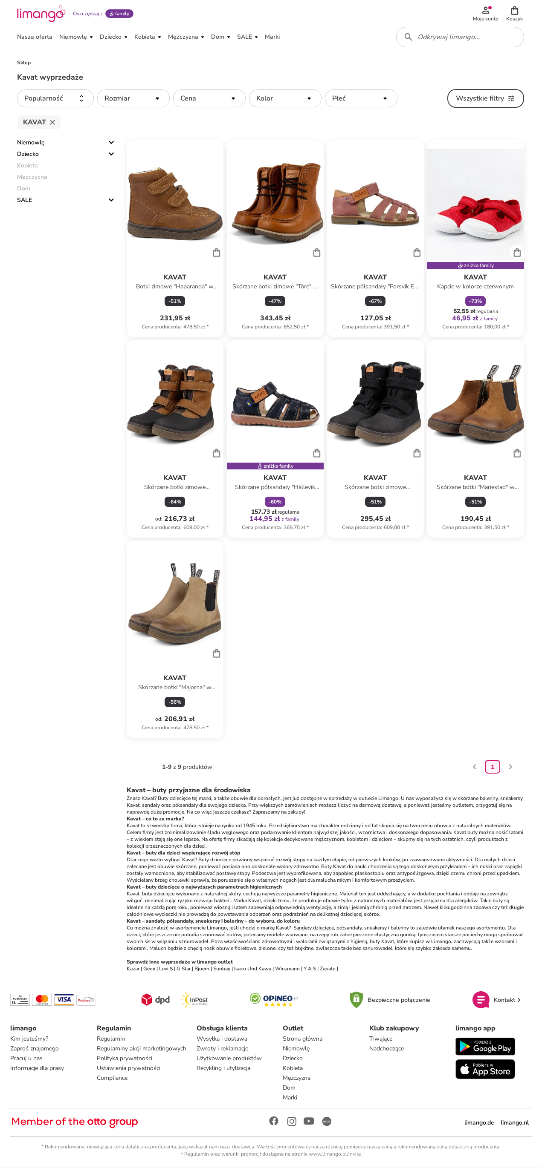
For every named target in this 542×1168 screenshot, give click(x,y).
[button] (514, 13)
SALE (24, 200)
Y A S (310, 969)
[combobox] (460, 37)
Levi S (166, 969)
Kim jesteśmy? (29, 1039)
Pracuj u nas (26, 1059)
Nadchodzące (386, 1049)
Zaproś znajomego (34, 1049)
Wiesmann (287, 969)
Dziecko (28, 154)
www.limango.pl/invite (335, 1154)
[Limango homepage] (41, 13)
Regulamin (111, 1039)
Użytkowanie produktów (229, 1059)
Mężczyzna (296, 1078)
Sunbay (221, 969)
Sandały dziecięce (313, 928)
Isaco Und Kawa (252, 969)
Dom (289, 1088)
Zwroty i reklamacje (222, 1049)
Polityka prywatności (124, 1059)
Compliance (112, 1078)
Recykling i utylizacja (223, 1068)
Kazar (133, 969)
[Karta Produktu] (175, 239)
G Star (184, 969)
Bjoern (201, 969)
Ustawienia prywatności (128, 1068)
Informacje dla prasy (37, 1068)
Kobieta (293, 1068)
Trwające (380, 1039)
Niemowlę (31, 143)
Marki (290, 1098)
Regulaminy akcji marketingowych (141, 1049)
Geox (149, 969)
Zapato (328, 969)
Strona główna (302, 1039)
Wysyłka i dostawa (222, 1039)
